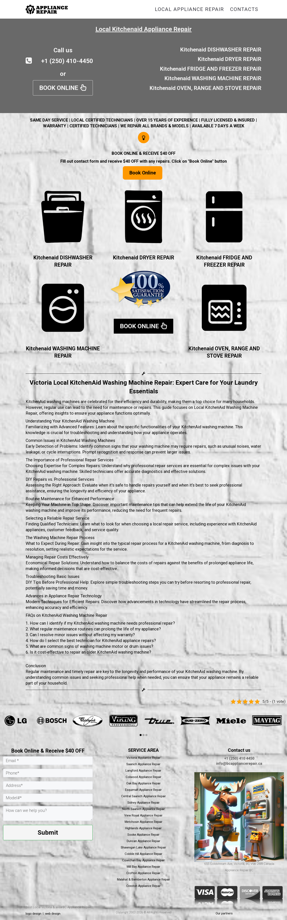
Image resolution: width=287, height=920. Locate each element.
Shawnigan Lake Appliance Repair (143, 847)
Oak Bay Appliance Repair (143, 783)
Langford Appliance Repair (143, 770)
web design (52, 913)
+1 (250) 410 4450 (239, 758)
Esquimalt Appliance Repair (143, 790)
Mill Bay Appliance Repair (143, 867)
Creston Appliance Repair (143, 886)
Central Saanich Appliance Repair (143, 796)
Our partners (224, 913)
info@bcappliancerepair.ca (239, 763)
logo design (33, 913)
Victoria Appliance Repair (143, 758)
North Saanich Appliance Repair (143, 809)
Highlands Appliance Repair (143, 828)
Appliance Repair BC (239, 870)
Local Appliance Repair (189, 9)
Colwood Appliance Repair (143, 777)
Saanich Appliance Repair (143, 764)
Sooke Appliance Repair (143, 834)
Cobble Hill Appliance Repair (143, 854)
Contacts (244, 9)
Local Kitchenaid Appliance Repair (144, 29)
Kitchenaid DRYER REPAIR (143, 258)
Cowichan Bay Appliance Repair (143, 860)
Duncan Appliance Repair (143, 841)
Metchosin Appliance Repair (143, 822)
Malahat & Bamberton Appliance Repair (143, 879)
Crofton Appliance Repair (143, 873)
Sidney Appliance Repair (143, 802)
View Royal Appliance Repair (143, 815)
